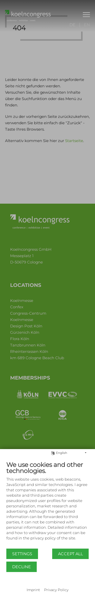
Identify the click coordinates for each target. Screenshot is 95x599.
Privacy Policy (56, 590)
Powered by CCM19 (47, 585)
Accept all (70, 553)
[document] (47, 504)
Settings (22, 553)
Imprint (33, 590)
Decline (21, 566)
